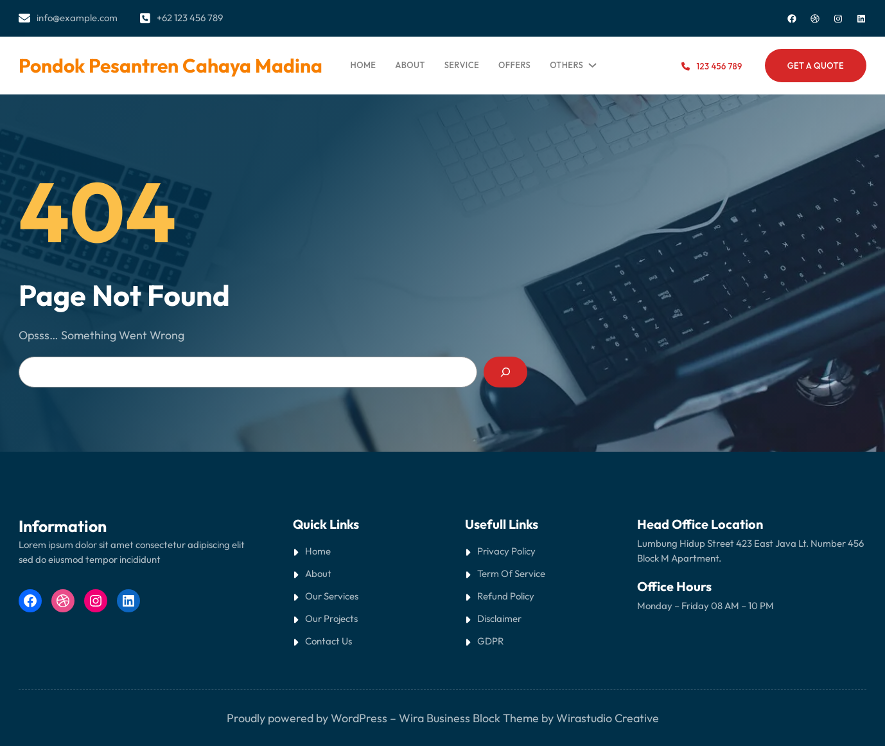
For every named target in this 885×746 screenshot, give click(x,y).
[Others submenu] (590, 62)
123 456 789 (719, 66)
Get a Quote (815, 65)
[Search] (505, 372)
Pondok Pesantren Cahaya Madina (170, 65)
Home (363, 65)
